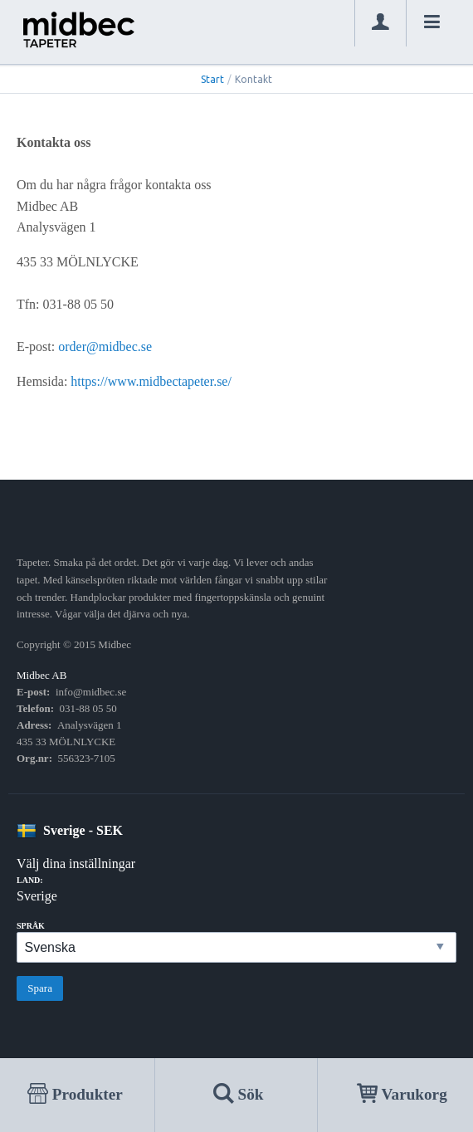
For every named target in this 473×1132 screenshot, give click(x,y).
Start (212, 79)
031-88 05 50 (88, 708)
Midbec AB (41, 675)
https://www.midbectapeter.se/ (151, 381)
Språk (31, 925)
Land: (30, 880)
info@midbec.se (91, 692)
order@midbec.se (105, 346)
